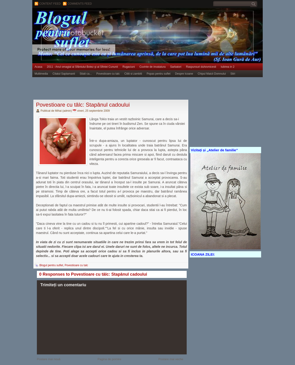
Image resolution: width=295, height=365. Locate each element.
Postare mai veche (170, 359)
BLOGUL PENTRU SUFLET (84, 17)
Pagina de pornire (109, 359)
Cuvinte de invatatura (152, 66)
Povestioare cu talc (108, 73)
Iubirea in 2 (227, 66)
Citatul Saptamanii (64, 73)
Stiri (232, 73)
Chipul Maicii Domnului (212, 73)
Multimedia (41, 73)
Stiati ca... (86, 73)
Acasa (38, 66)
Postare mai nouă (48, 359)
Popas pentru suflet (158, 73)
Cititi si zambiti (133, 73)
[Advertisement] (116, 88)
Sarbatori (175, 66)
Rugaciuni (129, 66)
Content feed (50, 3)
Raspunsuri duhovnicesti (201, 66)
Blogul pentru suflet (51, 265)
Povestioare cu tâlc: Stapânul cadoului (83, 105)
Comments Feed (80, 3)
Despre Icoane (184, 73)
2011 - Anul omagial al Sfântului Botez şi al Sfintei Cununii (82, 66)
